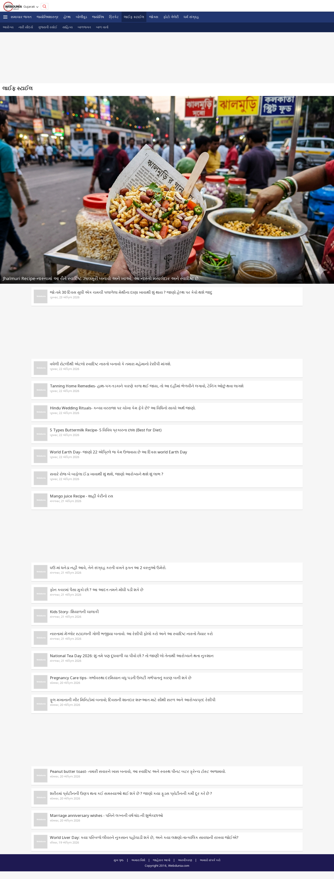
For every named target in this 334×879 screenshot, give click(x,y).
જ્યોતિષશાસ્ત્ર (47, 16)
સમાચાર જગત (21, 16)
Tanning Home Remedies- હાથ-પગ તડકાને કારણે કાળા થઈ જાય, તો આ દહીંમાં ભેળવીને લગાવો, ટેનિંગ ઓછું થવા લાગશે (147, 386)
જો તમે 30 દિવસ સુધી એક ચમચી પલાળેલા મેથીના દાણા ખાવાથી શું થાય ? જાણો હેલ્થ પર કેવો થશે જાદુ (131, 292)
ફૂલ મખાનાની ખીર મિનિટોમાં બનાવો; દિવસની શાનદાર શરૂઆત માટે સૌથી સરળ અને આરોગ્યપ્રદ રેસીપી (132, 699)
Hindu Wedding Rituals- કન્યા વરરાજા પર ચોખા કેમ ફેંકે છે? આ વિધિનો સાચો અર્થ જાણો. (123, 408)
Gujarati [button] (29, 6)
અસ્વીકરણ (185, 860)
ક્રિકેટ (114, 16)
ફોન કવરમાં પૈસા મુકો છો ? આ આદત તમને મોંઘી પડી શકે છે (96, 589)
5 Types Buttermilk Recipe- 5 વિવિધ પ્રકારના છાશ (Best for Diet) (105, 430)
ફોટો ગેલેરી (171, 16)
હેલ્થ (67, 16)
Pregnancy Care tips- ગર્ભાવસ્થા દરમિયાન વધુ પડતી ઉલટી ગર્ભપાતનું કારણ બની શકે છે (120, 677)
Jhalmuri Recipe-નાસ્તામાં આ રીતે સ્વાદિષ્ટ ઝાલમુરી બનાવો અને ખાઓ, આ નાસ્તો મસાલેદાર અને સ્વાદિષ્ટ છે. (101, 278)
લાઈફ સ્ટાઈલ (134, 16)
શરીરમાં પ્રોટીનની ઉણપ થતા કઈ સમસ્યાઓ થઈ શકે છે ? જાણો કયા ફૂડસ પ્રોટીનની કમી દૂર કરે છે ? (131, 793)
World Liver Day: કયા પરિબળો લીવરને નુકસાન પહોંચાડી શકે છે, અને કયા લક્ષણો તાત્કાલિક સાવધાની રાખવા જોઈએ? (144, 837)
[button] (5, 17)
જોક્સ (153, 16)
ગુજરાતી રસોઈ (47, 27)
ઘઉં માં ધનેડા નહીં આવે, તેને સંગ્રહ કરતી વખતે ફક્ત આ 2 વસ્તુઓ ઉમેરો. (108, 567)
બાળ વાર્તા (102, 27)
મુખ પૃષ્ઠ (119, 860)
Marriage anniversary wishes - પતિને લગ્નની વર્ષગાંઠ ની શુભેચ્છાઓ (106, 815)
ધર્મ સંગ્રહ (191, 16)
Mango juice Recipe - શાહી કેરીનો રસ (81, 496)
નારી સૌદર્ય (26, 27)
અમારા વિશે (138, 860)
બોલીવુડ (81, 16)
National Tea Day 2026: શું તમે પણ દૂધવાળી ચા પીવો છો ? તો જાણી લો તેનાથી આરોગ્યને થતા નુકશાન (132, 655)
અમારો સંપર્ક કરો (210, 860)
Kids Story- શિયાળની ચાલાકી (74, 611)
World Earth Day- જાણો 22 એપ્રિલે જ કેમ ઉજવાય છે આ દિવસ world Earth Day (118, 452)
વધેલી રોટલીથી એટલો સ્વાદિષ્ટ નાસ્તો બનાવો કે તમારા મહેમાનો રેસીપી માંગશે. (110, 363)
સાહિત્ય (67, 27)
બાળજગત (84, 27)
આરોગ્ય (8, 27)
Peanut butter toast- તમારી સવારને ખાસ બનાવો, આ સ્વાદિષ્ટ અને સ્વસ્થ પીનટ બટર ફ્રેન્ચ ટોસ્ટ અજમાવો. (138, 771)
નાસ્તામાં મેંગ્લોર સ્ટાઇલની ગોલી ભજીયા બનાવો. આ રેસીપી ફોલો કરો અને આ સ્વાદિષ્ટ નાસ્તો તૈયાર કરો (131, 633)
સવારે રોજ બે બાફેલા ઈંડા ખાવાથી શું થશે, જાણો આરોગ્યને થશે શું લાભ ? (106, 474)
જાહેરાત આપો (161, 860)
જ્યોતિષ (98, 16)
